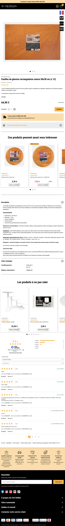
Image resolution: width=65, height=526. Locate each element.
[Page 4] (33, 334)
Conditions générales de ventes (26, 525)
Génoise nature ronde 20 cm (8, 177)
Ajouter (59, 109)
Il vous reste (17, 116)
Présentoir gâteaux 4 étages (8, 322)
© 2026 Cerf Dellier (5, 525)
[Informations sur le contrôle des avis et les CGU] (23, 350)
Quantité (3, 109)
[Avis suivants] (38, 437)
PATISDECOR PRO (5, 76)
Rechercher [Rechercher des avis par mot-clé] (32, 363)
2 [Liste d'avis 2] (32, 436)
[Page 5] (35, 334)
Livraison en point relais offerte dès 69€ (32, 1)
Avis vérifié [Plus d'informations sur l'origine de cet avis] (61, 368)
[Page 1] (30, 71)
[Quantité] (11, 109)
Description (32, 202)
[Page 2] (32, 71)
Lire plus (3, 96)
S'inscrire (58, 482)
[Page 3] (34, 71)
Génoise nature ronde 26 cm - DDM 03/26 (39, 177)
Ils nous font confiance (58, 456)
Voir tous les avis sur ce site (15, 352)
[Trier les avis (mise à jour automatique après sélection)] (33, 359)
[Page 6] (38, 334)
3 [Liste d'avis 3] (35, 436)
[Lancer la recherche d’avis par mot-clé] (62, 363)
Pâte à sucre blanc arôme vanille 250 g (39, 322)
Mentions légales (14, 525)
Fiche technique (32, 261)
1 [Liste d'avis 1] (29, 436)
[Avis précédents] (26, 436)
